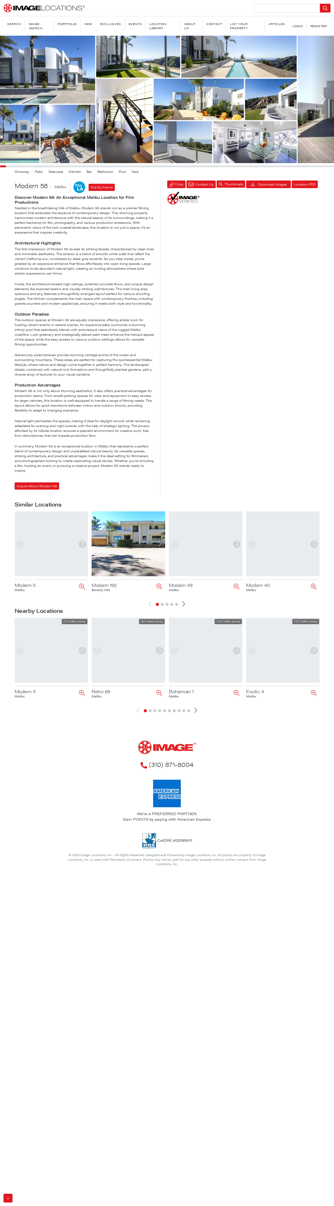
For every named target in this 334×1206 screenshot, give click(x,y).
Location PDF (305, 184)
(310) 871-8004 (167, 749)
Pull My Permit (102, 187)
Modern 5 (25, 585)
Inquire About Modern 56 (37, 486)
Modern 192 (104, 585)
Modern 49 (180, 585)
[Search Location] (287, 8)
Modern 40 (258, 585)
